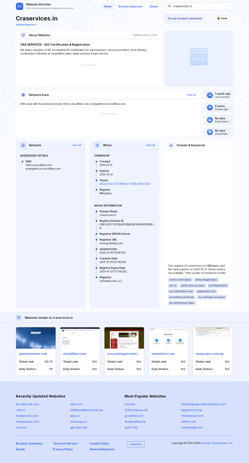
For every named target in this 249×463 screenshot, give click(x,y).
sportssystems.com (33, 353)
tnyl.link (130, 404)
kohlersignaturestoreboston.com (203, 404)
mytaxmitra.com (163, 353)
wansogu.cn (78, 421)
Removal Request (102, 449)
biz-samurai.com (27, 404)
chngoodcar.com (27, 421)
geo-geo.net (78, 427)
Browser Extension (131, 6)
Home (107, 6)
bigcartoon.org (191, 410)
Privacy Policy (63, 449)
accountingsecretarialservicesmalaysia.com (139, 353)
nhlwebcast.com (192, 416)
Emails (154, 6)
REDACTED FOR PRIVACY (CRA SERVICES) (125, 183)
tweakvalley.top (135, 421)
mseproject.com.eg (209, 353)
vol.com (21, 427)
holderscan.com (27, 416)
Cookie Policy (99, 443)
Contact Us (136, 444)
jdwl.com (76, 404)
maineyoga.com (192, 427)
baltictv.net (188, 421)
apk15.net (131, 427)
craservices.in (26, 24)
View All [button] (191, 94)
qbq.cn (74, 416)
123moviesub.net (136, 410)
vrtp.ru (20, 410)
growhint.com (134, 416)
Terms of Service (65, 443)
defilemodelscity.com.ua (86, 410)
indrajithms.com (74, 353)
